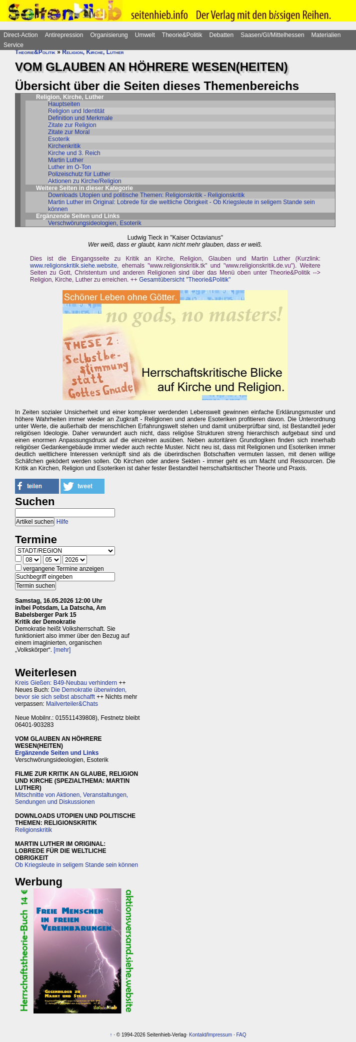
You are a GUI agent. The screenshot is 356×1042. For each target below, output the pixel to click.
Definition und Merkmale (80, 118)
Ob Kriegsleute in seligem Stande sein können (76, 864)
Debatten (222, 35)
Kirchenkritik (64, 146)
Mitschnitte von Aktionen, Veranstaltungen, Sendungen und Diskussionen (71, 798)
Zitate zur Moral (69, 132)
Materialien (326, 35)
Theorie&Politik (182, 35)
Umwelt (145, 35)
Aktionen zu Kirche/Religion (85, 181)
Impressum (220, 1034)
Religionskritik (33, 829)
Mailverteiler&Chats (72, 703)
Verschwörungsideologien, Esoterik (95, 223)
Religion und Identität (76, 111)
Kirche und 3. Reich (74, 153)
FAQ (241, 1034)
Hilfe (62, 521)
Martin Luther (66, 160)
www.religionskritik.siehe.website (73, 265)
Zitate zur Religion (72, 125)
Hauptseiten (64, 104)
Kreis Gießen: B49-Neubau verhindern (66, 682)
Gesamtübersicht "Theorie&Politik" (184, 279)
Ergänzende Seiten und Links (56, 752)
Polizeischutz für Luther (79, 174)
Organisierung (109, 35)
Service (14, 45)
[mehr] (62, 649)
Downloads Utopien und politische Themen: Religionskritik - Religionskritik (146, 195)
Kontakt (197, 1034)
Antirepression (64, 35)
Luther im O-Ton (69, 167)
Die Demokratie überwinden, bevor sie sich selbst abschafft (70, 693)
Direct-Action (21, 35)
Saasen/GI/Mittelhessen (272, 35)
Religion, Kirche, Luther (93, 52)
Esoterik (59, 139)
